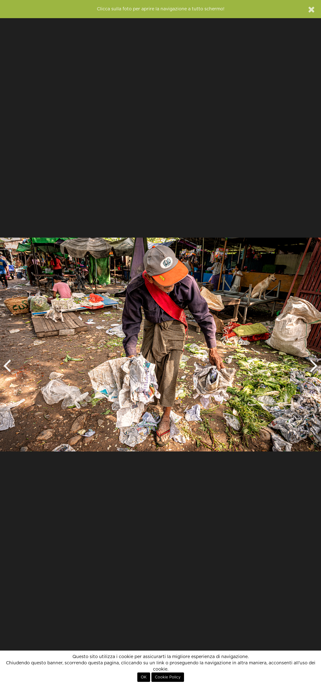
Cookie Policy (168, 677)
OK (144, 677)
